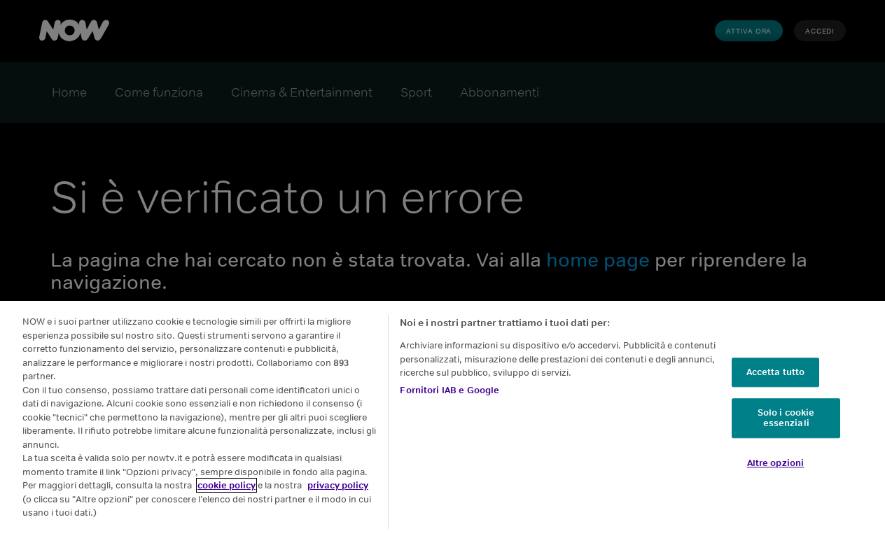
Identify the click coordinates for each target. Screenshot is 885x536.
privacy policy (337, 485)
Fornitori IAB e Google (449, 390)
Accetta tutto (775, 372)
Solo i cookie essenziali (786, 418)
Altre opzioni (775, 463)
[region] (442, 418)
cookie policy (226, 485)
